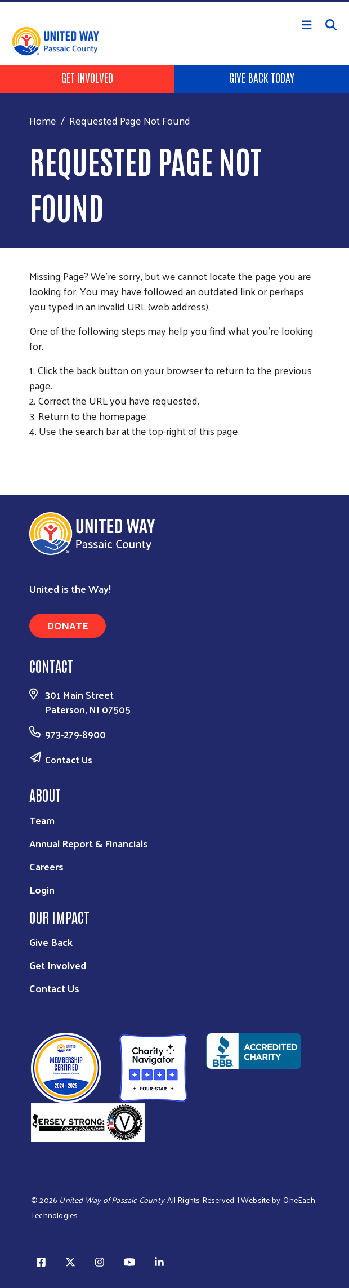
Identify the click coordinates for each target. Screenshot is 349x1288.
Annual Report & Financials (88, 843)
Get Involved (87, 77)
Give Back (51, 942)
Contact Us (68, 759)
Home (42, 120)
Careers (46, 866)
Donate (67, 625)
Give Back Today (261, 77)
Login (42, 889)
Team (42, 820)
